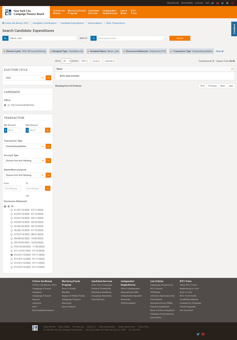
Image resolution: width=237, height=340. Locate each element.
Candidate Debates (189, 299)
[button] (25, 77)
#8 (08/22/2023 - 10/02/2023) (28, 238)
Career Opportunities (107, 327)
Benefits (66, 292)
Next (223, 86)
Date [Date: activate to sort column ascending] (138, 69)
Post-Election (98, 299)
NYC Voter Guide (188, 296)
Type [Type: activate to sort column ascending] (221, 69)
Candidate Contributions (45, 23)
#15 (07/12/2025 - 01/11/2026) (29, 267)
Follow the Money (59, 12)
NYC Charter (156, 288)
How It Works (69, 288)
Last (231, 86)
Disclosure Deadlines (101, 292)
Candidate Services (93, 12)
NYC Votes (134, 12)
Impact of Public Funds (73, 296)
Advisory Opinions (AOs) (162, 296)
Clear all (219, 51)
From (6, 183)
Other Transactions (115, 23)
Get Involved (186, 310)
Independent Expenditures (110, 12)
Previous (212, 86)
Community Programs (190, 303)
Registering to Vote (189, 288)
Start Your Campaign (101, 285)
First (203, 86)
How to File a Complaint (162, 310)
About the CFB (173, 3)
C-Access (199, 3)
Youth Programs (188, 306)
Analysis (36, 303)
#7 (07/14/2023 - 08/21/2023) (28, 234)
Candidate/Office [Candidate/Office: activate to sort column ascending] (107, 69)
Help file (110, 61)
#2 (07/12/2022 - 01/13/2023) (28, 214)
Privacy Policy (143, 327)
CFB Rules (155, 292)
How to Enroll (68, 306)
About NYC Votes (188, 285)
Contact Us (91, 327)
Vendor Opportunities (126, 327)
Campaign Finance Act (161, 285)
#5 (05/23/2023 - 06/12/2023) (28, 226)
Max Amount (32, 125)
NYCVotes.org (78, 327)
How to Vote (186, 292)
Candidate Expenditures (72, 23)
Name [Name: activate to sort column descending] (59, 69)
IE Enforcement (128, 303)
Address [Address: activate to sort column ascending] (80, 69)
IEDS (207, 3)
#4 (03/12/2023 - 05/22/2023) (28, 222)
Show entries (66, 60)
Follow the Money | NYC (17, 23)
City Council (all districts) (22, 105)
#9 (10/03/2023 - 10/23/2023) (28, 242)
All (12, 206)
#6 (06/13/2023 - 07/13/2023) (28, 230)
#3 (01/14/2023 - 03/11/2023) (28, 218)
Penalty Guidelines (159, 306)
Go (48, 78)
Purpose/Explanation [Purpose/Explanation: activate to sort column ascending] (185, 69)
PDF (85, 61)
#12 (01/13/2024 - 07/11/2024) (29, 255)
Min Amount (10, 125)
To (27, 183)
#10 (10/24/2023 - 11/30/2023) (29, 246)
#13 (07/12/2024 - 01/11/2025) (29, 259)
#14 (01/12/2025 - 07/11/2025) (29, 263)
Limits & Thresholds (101, 288)
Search (180, 38)
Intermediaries (95, 23)
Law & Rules (123, 12)
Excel (96, 61)
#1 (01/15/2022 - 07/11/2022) (28, 210)
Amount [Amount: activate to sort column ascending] (165, 69)
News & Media (187, 3)
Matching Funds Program (77, 12)
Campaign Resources (101, 296)
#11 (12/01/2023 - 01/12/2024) (29, 250)
